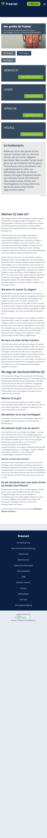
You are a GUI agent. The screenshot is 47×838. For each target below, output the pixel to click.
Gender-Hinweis (23, 582)
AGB (23, 577)
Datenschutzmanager (23, 565)
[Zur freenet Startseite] (9, 3)
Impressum (23, 554)
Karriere (23, 599)
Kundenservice (23, 542)
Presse (23, 588)
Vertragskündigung (23, 605)
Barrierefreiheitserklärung (23, 548)
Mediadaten (23, 594)
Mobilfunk (34, 4)
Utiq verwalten (23, 571)
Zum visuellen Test (32, 134)
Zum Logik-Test (34, 96)
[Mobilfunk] (33, 3)
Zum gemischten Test (31, 77)
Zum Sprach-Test (33, 115)
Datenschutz (23, 560)
